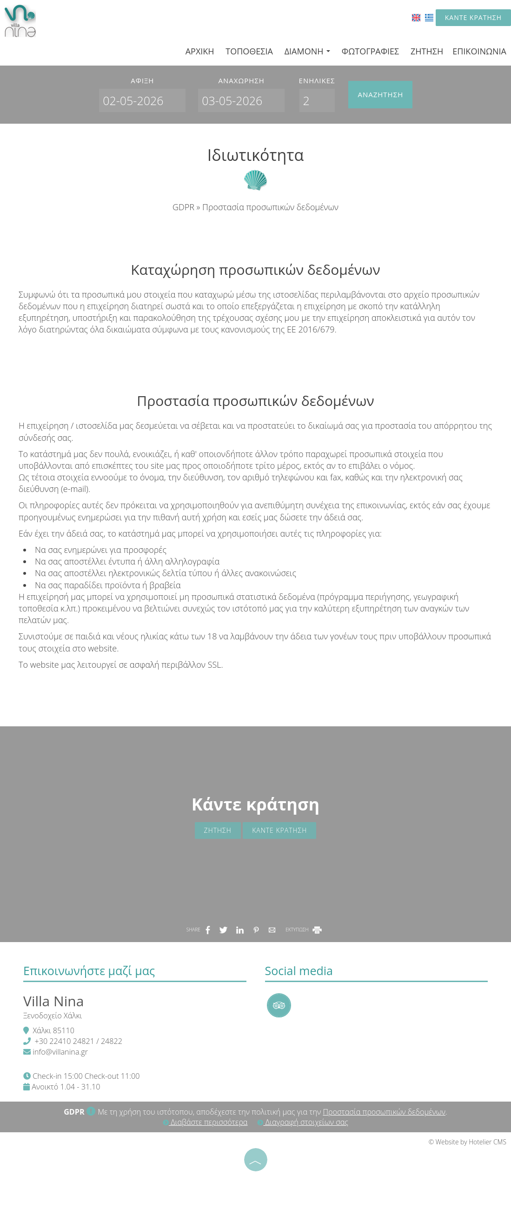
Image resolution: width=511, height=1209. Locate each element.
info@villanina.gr (60, 1052)
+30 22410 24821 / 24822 (78, 1041)
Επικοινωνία (479, 51)
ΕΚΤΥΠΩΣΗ (304, 929)
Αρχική (200, 51)
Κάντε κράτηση (473, 17)
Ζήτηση (427, 51)
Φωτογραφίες (370, 51)
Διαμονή (308, 51)
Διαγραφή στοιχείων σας (302, 1122)
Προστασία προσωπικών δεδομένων (384, 1112)
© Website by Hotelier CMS (467, 1141)
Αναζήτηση (380, 94)
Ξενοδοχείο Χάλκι (52, 1015)
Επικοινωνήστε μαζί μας (89, 970)
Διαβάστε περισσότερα (205, 1122)
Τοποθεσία (249, 51)
